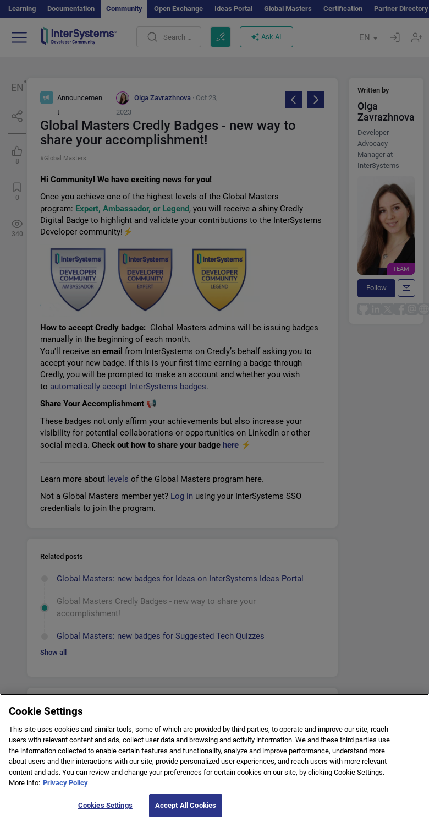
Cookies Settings (105, 810)
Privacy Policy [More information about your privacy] (65, 787)
